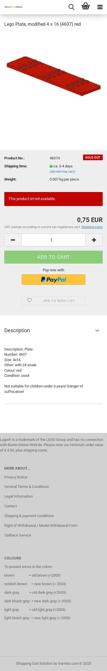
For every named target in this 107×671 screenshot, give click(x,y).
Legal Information (18, 496)
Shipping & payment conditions (29, 516)
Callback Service (17, 535)
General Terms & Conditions (26, 486)
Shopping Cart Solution (34, 663)
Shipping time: (15, 166)
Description (17, 330)
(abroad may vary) (62, 171)
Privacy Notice (15, 477)
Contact (10, 506)
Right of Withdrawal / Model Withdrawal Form (40, 525)
